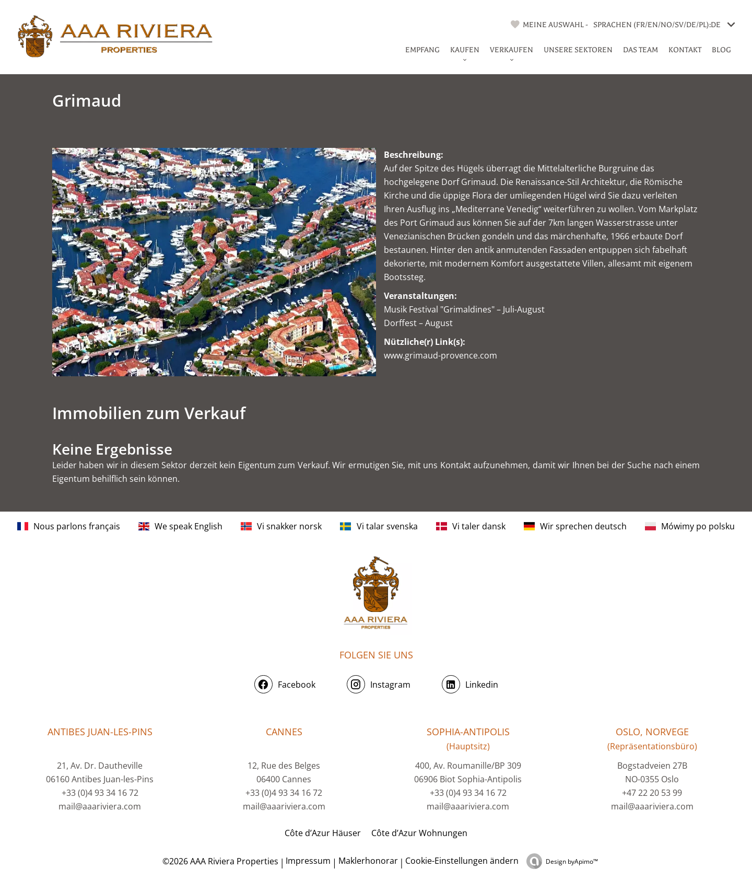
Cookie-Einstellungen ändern (462, 860)
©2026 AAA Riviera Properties (219, 861)
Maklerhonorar (368, 860)
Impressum (308, 860)
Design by (572, 861)
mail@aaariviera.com (99, 806)
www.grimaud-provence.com (440, 355)
